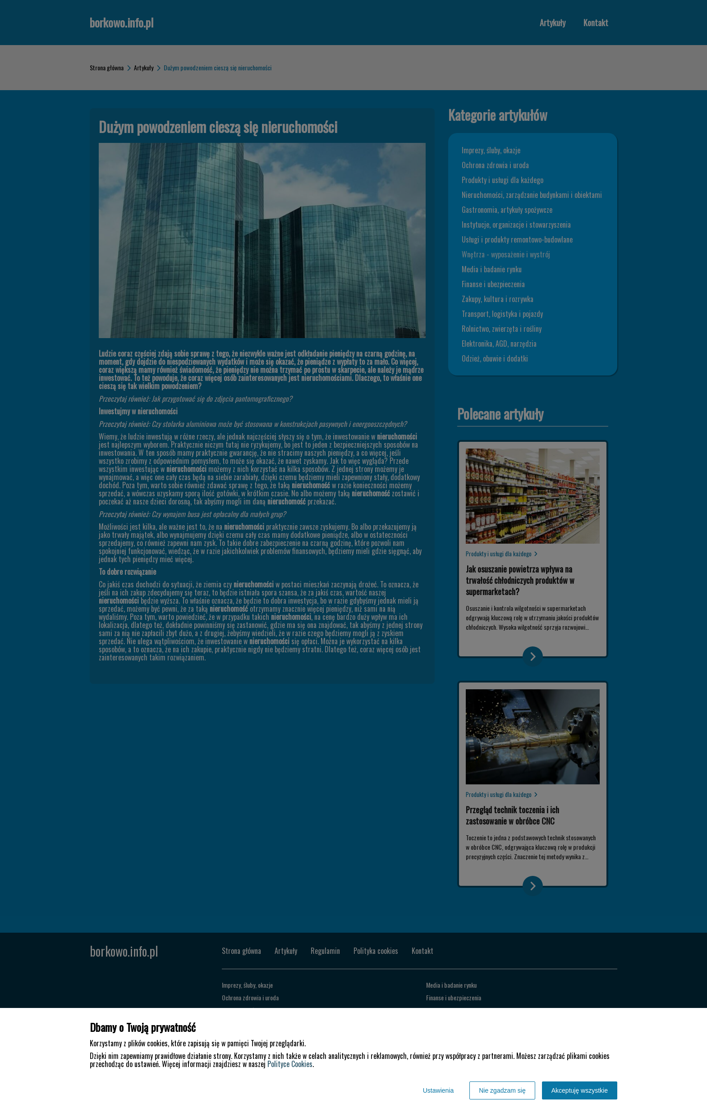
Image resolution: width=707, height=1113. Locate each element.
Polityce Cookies (289, 1063)
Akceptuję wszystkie (579, 1090)
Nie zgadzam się (502, 1090)
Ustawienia (438, 1090)
